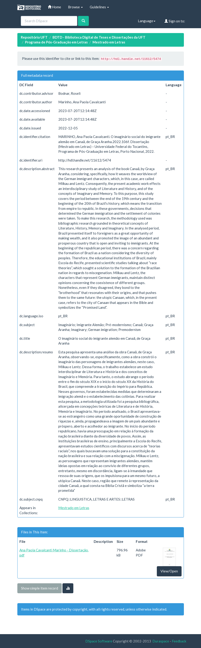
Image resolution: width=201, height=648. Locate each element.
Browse (75, 7)
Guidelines (99, 7)
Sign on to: (174, 21)
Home (54, 7)
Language (146, 21)
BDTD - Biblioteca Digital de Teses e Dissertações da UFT (99, 37)
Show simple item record (39, 588)
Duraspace (160, 641)
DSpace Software (98, 641)
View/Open (169, 571)
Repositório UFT (34, 37)
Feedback (179, 641)
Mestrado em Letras (109, 42)
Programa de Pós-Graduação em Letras (56, 42)
